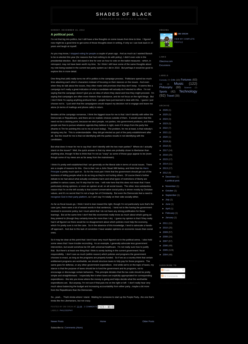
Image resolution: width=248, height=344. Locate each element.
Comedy (163, 80)
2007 (165, 241)
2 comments (90, 307)
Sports (163, 91)
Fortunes (186, 79)
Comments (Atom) (74, 327)
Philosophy (66, 310)
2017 (165, 150)
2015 (165, 159)
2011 (165, 223)
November (171, 186)
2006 (165, 245)
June (168, 204)
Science (188, 87)
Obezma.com (166, 61)
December (171, 176)
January (170, 217)
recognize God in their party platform (69, 197)
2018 (165, 146)
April (168, 208)
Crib (173, 80)
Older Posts (148, 321)
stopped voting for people (83, 53)
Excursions (164, 65)
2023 (165, 123)
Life (160, 84)
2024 (165, 119)
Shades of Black (124, 14)
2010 (165, 227)
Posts (165, 270)
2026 (165, 110)
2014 (165, 163)
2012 (165, 172)
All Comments (169, 276)
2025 (165, 114)
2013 (165, 168)
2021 (165, 132)
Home (103, 321)
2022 (165, 128)
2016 (165, 154)
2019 (165, 141)
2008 (165, 236)
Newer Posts (57, 321)
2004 (165, 254)
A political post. (62, 34)
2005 (165, 250)
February (170, 213)
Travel (170, 95)
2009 (165, 232)
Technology (188, 91)
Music (178, 83)
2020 (165, 137)
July (168, 199)
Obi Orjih (183, 34)
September (171, 195)
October (170, 190)
